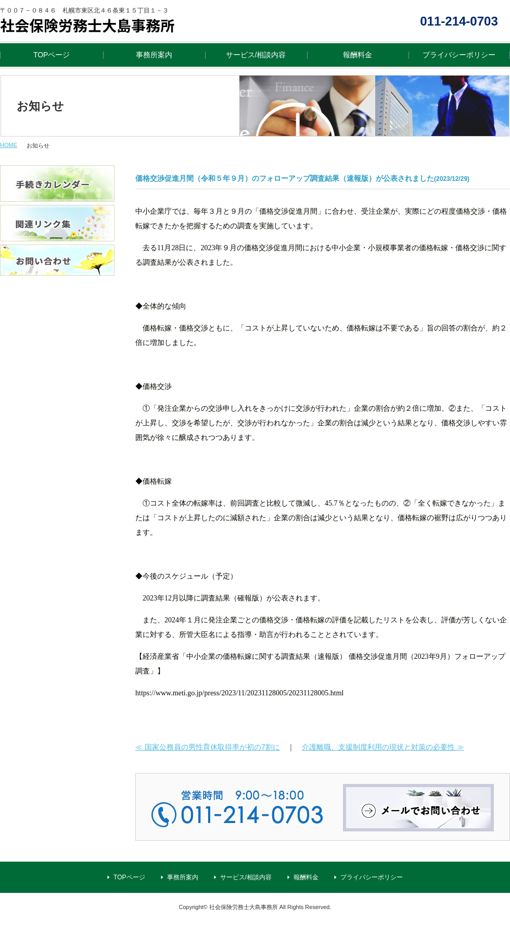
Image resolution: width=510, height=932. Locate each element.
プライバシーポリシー (459, 55)
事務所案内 (154, 55)
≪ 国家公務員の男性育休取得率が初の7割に (207, 747)
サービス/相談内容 (256, 55)
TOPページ (51, 55)
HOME (8, 145)
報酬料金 (357, 55)
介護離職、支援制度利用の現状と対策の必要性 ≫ (383, 747)
